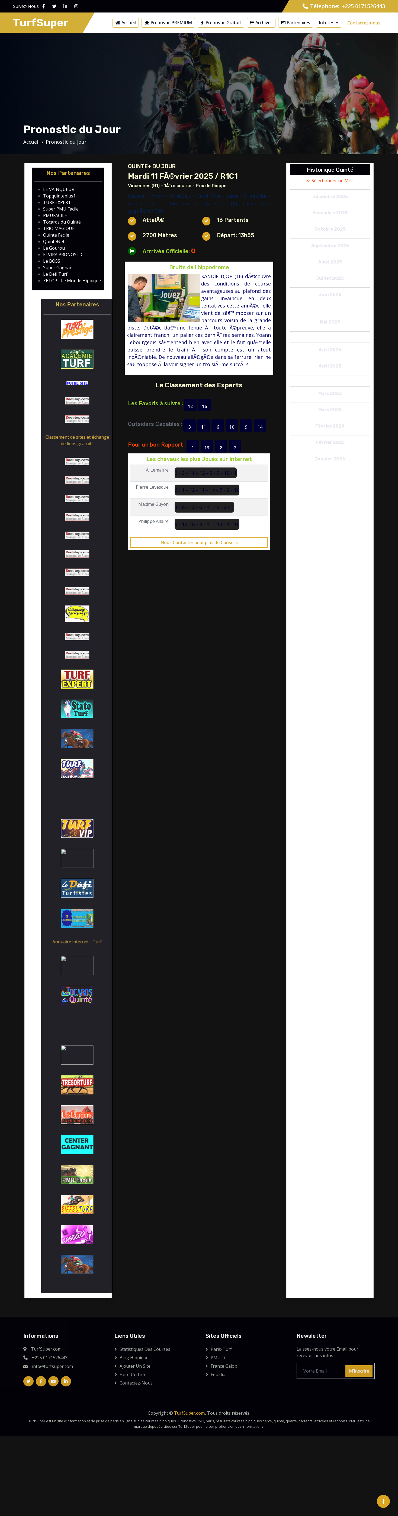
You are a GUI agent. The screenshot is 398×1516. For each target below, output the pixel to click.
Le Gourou (54, 248)
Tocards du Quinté (62, 222)
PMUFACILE (55, 215)
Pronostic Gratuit (221, 23)
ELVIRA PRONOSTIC (63, 255)
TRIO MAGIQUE (59, 228)
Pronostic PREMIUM (168, 23)
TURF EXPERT (57, 202)
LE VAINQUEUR (58, 189)
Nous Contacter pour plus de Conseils (199, 542)
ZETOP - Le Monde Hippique (72, 281)
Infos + (326, 23)
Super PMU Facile (61, 209)
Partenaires (295, 23)
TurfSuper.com (189, 1413)
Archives (261, 23)
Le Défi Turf (55, 274)
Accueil (125, 23)
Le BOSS (51, 261)
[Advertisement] (199, 82)
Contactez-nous (363, 23)
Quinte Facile (56, 235)
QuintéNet (54, 241)
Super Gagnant (58, 268)
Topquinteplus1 (59, 196)
